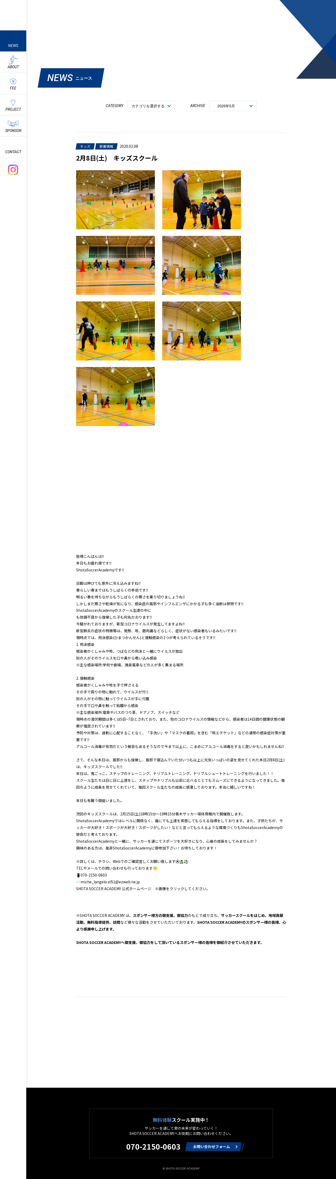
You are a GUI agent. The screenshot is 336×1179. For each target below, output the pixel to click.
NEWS (13, 46)
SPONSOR (13, 131)
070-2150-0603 (153, 1146)
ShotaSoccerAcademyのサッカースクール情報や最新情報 (13, 14)
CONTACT (13, 152)
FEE (13, 88)
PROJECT (13, 109)
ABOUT (13, 67)
